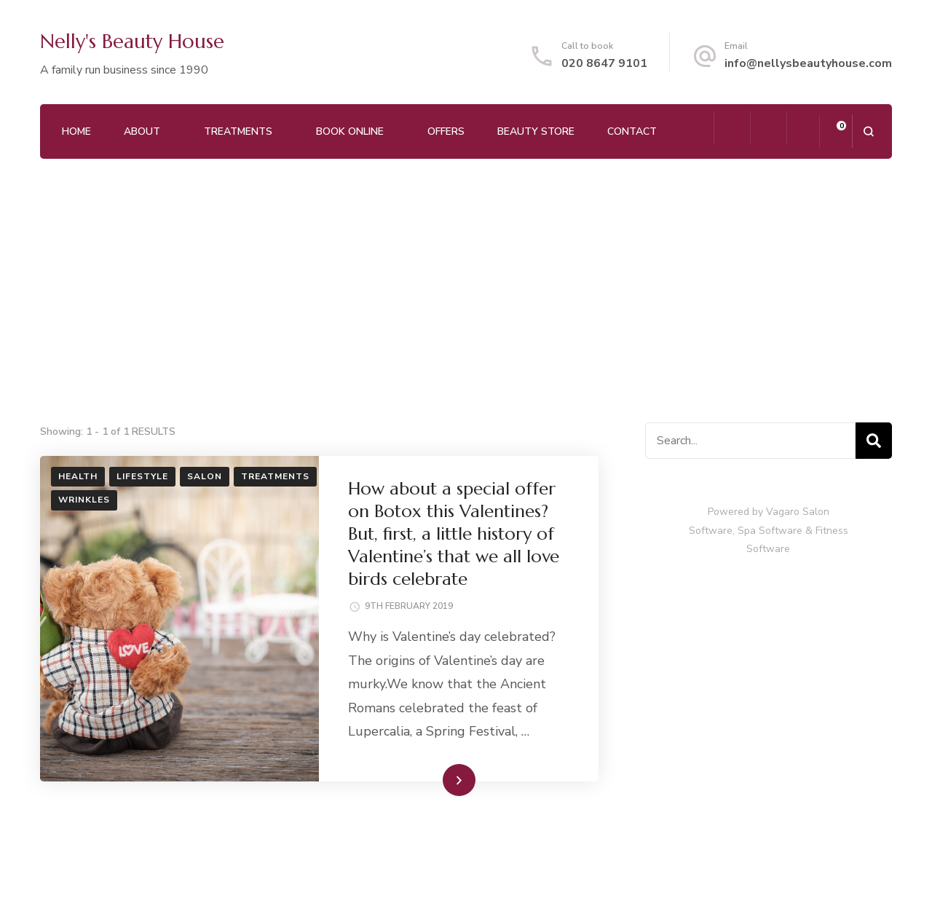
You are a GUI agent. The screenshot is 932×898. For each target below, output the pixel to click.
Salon (204, 476)
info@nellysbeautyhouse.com (808, 63)
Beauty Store (535, 131)
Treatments (238, 131)
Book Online (350, 131)
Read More (435, 779)
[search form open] (868, 131)
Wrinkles (84, 499)
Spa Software (770, 530)
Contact (632, 131)
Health (78, 476)
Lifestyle (142, 476)
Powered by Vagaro (753, 512)
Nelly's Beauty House (132, 41)
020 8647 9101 (604, 63)
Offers (446, 131)
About (142, 131)
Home (76, 131)
